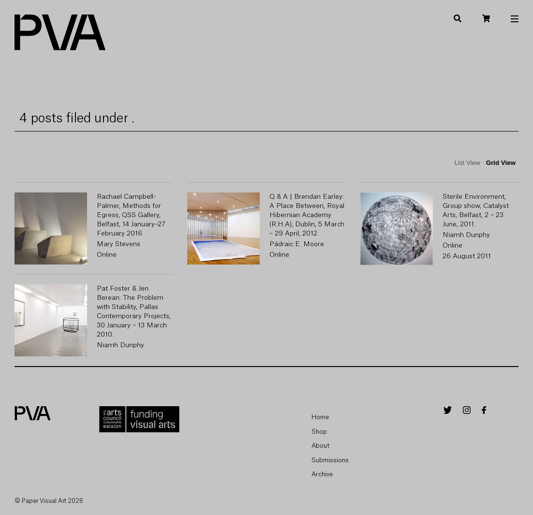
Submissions (330, 460)
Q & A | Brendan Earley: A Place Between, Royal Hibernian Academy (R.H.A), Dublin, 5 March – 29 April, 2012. (306, 215)
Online (107, 254)
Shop (319, 431)
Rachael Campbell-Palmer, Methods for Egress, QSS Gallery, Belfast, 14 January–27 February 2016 (131, 215)
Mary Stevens (118, 244)
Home (320, 417)
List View (467, 162)
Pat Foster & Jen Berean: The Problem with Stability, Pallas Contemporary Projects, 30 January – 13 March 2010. (134, 311)
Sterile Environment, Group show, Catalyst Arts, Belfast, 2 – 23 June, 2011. (476, 210)
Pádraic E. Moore (296, 244)
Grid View (501, 162)
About (320, 445)
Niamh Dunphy (466, 235)
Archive (322, 474)
